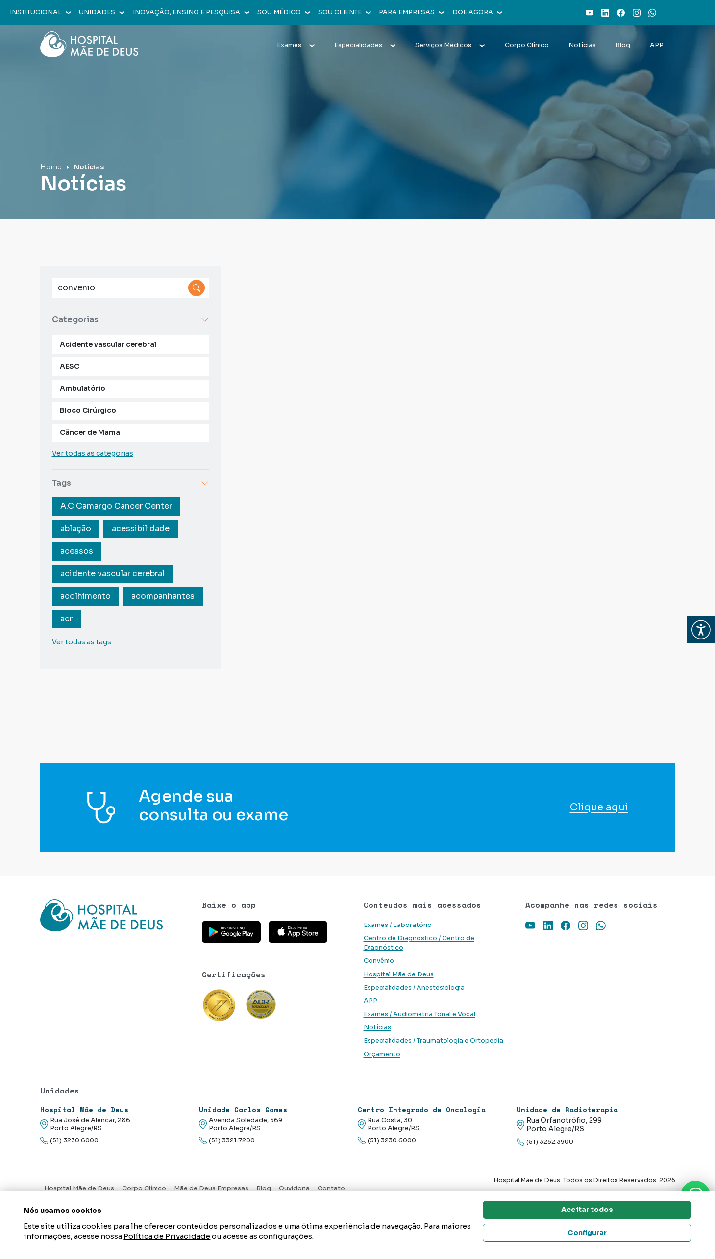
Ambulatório (82, 388)
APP (657, 45)
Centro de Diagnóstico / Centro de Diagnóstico (419, 942)
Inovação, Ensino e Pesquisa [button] (191, 12)
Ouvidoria (294, 1188)
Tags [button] (130, 483)
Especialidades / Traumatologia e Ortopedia (433, 1041)
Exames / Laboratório (398, 925)
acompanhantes (163, 596)
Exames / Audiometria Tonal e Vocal (419, 1014)
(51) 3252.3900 (545, 1142)
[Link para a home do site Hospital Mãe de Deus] (115, 915)
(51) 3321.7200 (227, 1141)
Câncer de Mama (90, 432)
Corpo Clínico (527, 45)
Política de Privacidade (166, 1236)
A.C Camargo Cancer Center (116, 506)
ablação (75, 528)
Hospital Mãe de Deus (399, 974)
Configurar (587, 1232)
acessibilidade (141, 528)
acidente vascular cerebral (112, 574)
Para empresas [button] (411, 12)
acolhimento (85, 596)
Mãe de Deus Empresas (211, 1188)
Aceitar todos (587, 1209)
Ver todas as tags (81, 642)
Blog (623, 45)
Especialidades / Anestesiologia (414, 988)
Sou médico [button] (283, 12)
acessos (76, 551)
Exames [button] (296, 45)
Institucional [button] (40, 12)
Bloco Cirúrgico (88, 410)
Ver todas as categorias (92, 453)
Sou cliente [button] (344, 12)
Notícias (582, 45)
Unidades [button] (101, 12)
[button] (701, 629)
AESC (69, 366)
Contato (331, 1188)
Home (51, 167)
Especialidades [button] (364, 45)
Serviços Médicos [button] (450, 45)
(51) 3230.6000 (69, 1141)
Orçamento (382, 1054)
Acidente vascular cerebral (108, 344)
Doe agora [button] (477, 12)
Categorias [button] (130, 319)
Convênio (379, 961)
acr (66, 619)
